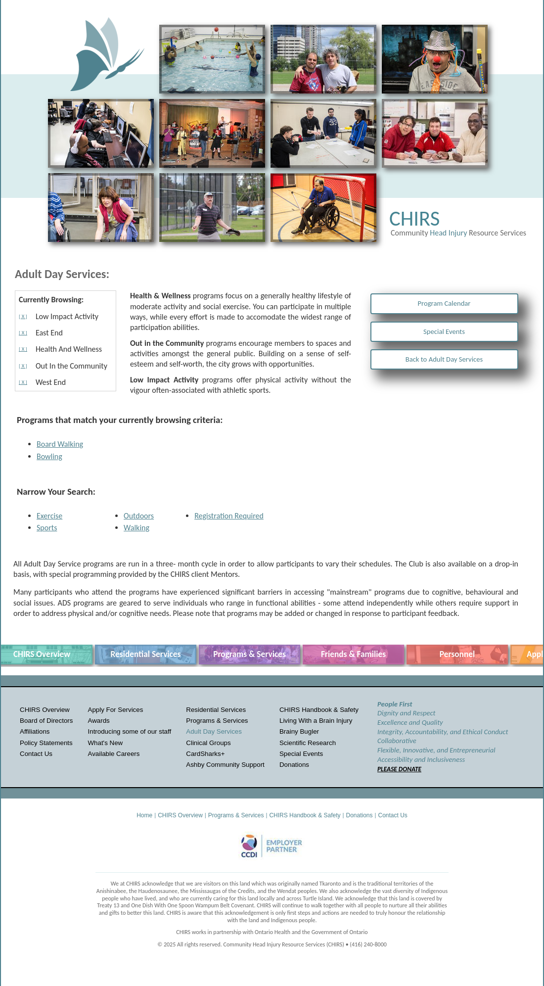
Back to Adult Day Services (444, 359)
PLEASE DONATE (399, 769)
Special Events (444, 331)
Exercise (49, 515)
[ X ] (23, 316)
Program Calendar (444, 303)
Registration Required (229, 515)
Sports (47, 527)
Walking (136, 527)
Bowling (49, 456)
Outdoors (139, 515)
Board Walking (60, 444)
